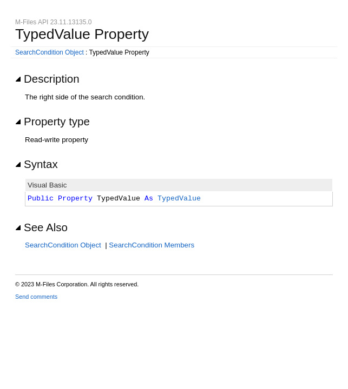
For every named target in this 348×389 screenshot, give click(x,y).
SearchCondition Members (151, 245)
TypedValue (179, 199)
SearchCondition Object (49, 52)
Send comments (36, 296)
